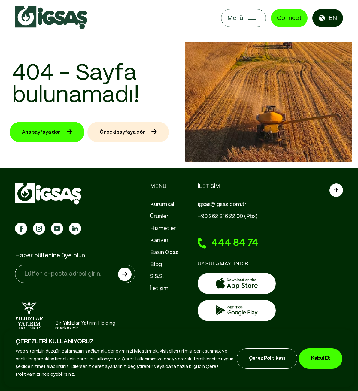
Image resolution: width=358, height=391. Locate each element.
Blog (156, 264)
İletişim (159, 288)
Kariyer (159, 240)
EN (327, 18)
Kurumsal (162, 204)
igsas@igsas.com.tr (222, 204)
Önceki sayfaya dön (128, 132)
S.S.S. (157, 276)
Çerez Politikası (267, 358)
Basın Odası (165, 252)
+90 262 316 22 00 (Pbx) (228, 216)
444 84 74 (228, 243)
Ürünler (159, 216)
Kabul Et (320, 358)
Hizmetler (163, 228)
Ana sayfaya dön (47, 132)
